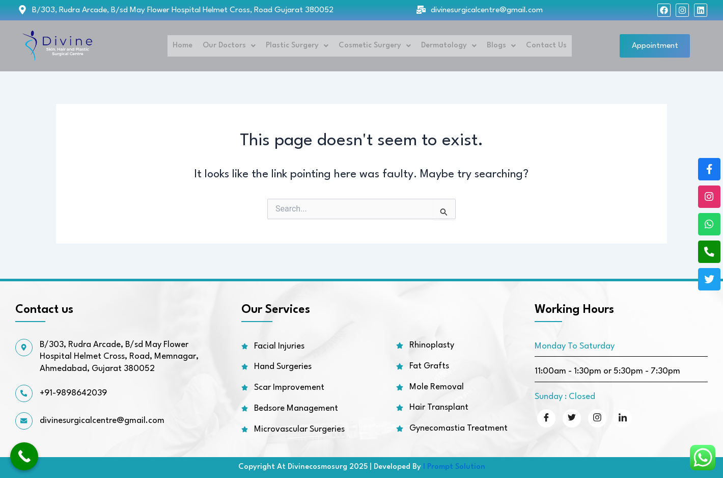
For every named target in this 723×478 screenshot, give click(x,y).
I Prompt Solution (454, 467)
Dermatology (448, 45)
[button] (228, 46)
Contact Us (545, 45)
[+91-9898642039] (24, 394)
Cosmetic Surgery (374, 45)
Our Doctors (228, 45)
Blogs (500, 45)
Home (181, 45)
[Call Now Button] (24, 456)
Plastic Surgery (296, 45)
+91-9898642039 (74, 393)
